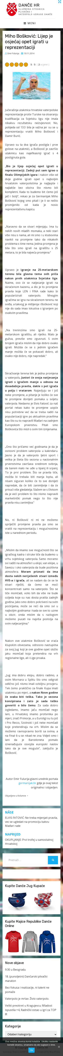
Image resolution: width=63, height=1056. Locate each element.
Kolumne (22, 795)
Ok (31, 1050)
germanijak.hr (27, 783)
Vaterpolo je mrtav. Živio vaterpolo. (27, 999)
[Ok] (58, 1046)
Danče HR (29, 5)
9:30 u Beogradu (15, 969)
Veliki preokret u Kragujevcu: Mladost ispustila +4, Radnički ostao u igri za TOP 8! (30, 1010)
